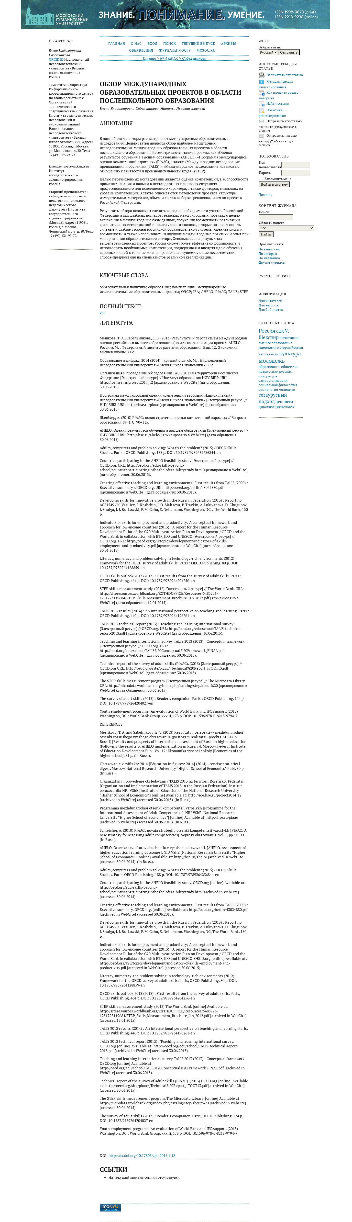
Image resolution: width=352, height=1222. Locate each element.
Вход (153, 43)
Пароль (265, 172)
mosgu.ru (206, 50)
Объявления (141, 50)
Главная (116, 43)
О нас (136, 43)
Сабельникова (194, 58)
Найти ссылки (277, 103)
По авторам (268, 253)
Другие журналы (272, 262)
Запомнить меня (277, 179)
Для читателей (270, 301)
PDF (102, 313)
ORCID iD (56, 59)
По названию (269, 258)
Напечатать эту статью (284, 75)
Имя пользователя (270, 164)
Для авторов (268, 305)
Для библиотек (271, 309)
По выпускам (269, 249)
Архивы (228, 43)
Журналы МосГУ (175, 50)
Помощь (265, 194)
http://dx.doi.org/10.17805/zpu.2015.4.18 (142, 1155)
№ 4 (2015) (169, 58)
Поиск (169, 43)
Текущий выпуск (198, 43)
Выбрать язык (270, 47)
